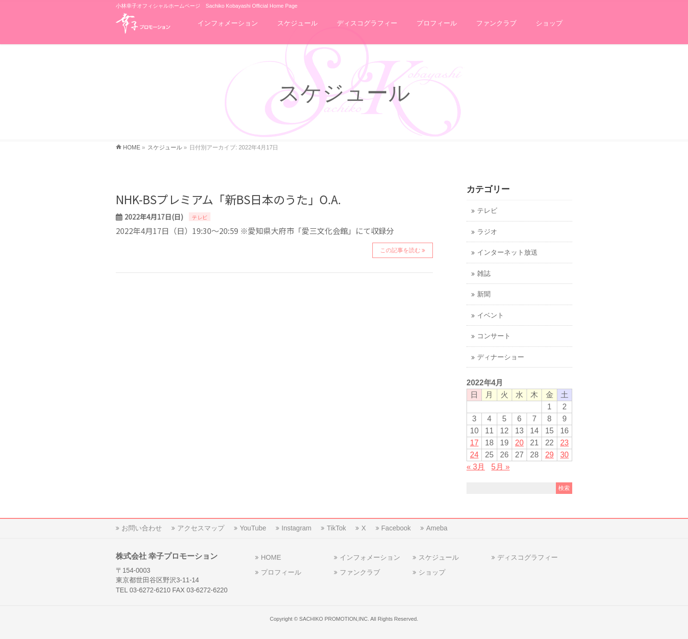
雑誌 (484, 273)
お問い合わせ (142, 528)
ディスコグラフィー (527, 557)
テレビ (200, 217)
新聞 (484, 294)
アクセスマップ (200, 528)
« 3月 (476, 467)
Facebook (396, 528)
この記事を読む (400, 250)
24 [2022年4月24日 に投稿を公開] (474, 455)
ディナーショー (500, 357)
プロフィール (281, 572)
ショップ (431, 572)
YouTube (253, 528)
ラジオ (487, 231)
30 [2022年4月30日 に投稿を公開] (564, 455)
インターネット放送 (507, 252)
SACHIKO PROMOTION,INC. (334, 619)
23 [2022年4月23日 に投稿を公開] (564, 443)
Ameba (436, 528)
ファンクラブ (360, 572)
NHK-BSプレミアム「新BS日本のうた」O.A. (228, 199)
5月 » (500, 467)
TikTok (336, 528)
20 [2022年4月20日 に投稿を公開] (519, 443)
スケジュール (438, 557)
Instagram (296, 528)
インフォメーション (370, 557)
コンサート (494, 336)
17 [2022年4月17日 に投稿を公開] (474, 443)
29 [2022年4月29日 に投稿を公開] (549, 455)
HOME (271, 557)
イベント (490, 315)
